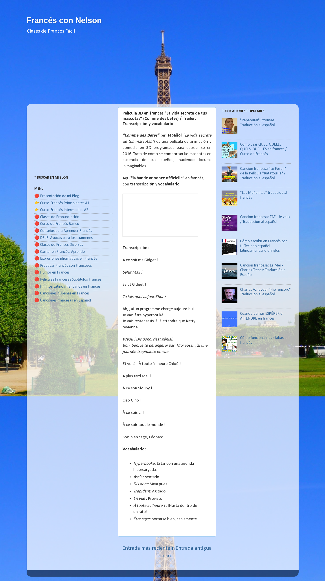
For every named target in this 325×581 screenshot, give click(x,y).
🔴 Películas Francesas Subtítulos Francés (67, 280)
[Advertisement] (162, 73)
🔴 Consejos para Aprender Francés (63, 231)
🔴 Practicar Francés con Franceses (63, 266)
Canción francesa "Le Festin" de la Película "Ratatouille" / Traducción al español (263, 173)
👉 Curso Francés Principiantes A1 (61, 203)
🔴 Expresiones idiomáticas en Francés (65, 259)
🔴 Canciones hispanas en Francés (62, 293)
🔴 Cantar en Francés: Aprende (59, 252)
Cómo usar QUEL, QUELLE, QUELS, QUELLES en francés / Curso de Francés (263, 149)
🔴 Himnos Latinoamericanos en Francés (67, 287)
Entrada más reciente (146, 548)
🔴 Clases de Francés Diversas (58, 245)
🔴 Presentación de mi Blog (56, 196)
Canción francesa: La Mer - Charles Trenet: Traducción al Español (263, 270)
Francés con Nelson (64, 20)
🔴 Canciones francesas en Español (62, 300)
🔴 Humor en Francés (52, 272)
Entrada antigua (194, 548)
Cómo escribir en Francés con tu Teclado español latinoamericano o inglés (263, 246)
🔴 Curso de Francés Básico (56, 224)
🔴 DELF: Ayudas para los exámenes (63, 238)
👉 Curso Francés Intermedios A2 (61, 210)
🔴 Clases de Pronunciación (56, 217)
